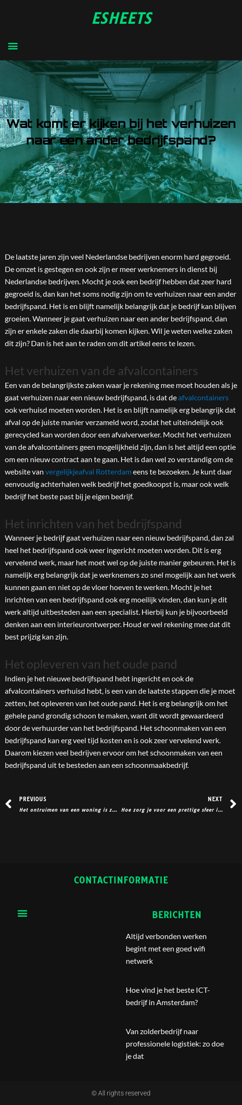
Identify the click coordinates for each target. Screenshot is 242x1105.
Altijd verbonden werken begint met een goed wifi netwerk (166, 948)
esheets (121, 19)
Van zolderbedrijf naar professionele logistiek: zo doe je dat (175, 1043)
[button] (12, 45)
